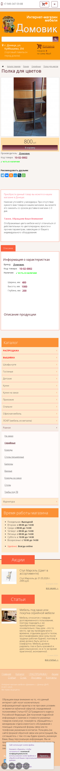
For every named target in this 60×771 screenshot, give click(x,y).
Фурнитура (30, 501)
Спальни (30, 406)
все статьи (50, 659)
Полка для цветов (50, 66)
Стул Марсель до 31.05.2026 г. (30, 577)
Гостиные (30, 371)
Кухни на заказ (30, 392)
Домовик (24, 153)
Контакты (51, 677)
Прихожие (30, 399)
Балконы (9, 463)
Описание (8, 248)
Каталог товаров (14, 66)
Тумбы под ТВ (11, 492)
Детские (30, 378)
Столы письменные (14, 456)
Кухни (30, 385)
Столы (8, 485)
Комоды (9, 449)
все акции (51, 588)
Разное (26, 66)
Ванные (8, 470)
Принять (44, 755)
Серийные (36, 66)
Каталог (20, 674)
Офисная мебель (30, 413)
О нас (23, 677)
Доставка (36, 677)
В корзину (30, 147)
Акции (55, 674)
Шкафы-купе (30, 364)
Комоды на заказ (13, 478)
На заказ (9, 435)
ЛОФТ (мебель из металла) (30, 420)
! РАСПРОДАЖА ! (38, 674)
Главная (6, 674)
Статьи (12, 677)
